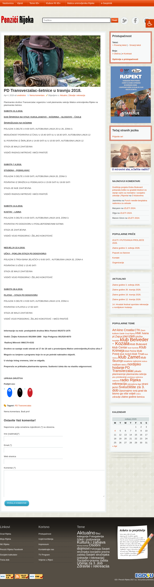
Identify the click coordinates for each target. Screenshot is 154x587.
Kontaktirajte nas (46, 549)
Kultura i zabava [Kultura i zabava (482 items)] (91, 542)
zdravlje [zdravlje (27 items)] (116, 396)
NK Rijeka (4, 544)
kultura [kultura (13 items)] (144, 361)
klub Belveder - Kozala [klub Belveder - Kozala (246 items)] (130, 341)
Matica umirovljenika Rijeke (82, 4)
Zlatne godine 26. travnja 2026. (126, 289)
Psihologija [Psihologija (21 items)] (95, 549)
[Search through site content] (76, 20)
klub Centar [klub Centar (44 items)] (119, 347)
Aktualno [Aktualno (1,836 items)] (86, 532)
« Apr (114, 446)
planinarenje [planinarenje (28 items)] (119, 374)
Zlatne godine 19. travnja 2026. (126, 294)
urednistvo (21, 95)
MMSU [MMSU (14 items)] (124, 365)
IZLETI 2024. (130, 208)
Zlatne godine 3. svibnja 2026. (126, 248)
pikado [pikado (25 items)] (137, 371)
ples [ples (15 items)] (114, 377)
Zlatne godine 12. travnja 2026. (126, 299)
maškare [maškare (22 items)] (116, 364)
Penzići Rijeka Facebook (11, 549)
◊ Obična (116, 53)
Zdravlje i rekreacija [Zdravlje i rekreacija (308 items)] (93, 566)
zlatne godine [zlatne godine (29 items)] (128, 396)
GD (116, 580)
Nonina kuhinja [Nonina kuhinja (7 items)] (82, 546)
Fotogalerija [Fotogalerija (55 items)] (96, 536)
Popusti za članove (121, 253)
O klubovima (137, 195)
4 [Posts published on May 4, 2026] (115, 431)
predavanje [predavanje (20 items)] (121, 377)
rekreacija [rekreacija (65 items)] (119, 383)
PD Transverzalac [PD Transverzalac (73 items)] (123, 369)
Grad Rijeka (5, 534)
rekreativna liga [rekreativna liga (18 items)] (134, 384)
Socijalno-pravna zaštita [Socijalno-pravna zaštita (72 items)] (92, 560)
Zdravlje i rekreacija (76, 95)
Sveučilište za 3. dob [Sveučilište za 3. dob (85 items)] (128, 388)
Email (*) (8, 445)
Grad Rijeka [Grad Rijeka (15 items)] (130, 333)
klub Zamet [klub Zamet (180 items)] (129, 357)
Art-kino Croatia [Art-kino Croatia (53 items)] (123, 330)
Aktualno (63, 95)
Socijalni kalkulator (8, 554)
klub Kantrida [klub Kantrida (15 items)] (133, 348)
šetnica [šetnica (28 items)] (141, 396)
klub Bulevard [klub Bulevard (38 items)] (138, 344)
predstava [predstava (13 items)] (131, 377)
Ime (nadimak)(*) (11, 434)
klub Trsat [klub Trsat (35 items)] (138, 353)
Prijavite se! (117, 136)
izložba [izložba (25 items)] (139, 336)
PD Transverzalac (23, 405)
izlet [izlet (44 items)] (125, 336)
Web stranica (10, 456)
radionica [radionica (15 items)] (139, 377)
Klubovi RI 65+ (55, 4)
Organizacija (118, 262)
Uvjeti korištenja (45, 539)
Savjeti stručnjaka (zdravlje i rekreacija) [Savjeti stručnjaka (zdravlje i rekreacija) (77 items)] (93, 556)
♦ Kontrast (127, 53)
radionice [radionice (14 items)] (116, 381)
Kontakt (115, 258)
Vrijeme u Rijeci (45, 560)
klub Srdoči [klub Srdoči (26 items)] (126, 354)
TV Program (44, 554)
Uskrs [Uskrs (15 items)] (138, 394)
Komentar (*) (10, 468)
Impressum (43, 544)
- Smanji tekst (134, 45)
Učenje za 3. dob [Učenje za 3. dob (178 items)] (90, 563)
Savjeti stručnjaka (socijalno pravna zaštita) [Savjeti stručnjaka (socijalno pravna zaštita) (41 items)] (93, 551)
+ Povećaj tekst (119, 45)
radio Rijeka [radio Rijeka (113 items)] (130, 380)
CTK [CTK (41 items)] (137, 330)
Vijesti (21, 4)
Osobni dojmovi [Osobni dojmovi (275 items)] (88, 547)
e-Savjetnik (106, 3)
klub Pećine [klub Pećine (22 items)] (130, 351)
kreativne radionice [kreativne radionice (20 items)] (132, 361)
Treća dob (4, 560)
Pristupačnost (44, 534)
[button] (150, 23)
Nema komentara (37, 95)
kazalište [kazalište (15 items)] (115, 341)
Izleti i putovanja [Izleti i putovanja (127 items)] (88, 539)
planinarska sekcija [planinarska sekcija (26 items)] (136, 374)
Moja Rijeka (5, 539)
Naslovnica (8, 3)
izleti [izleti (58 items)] (131, 336)
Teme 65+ (36, 4)
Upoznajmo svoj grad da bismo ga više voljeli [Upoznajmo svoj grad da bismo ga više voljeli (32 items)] (129, 392)
